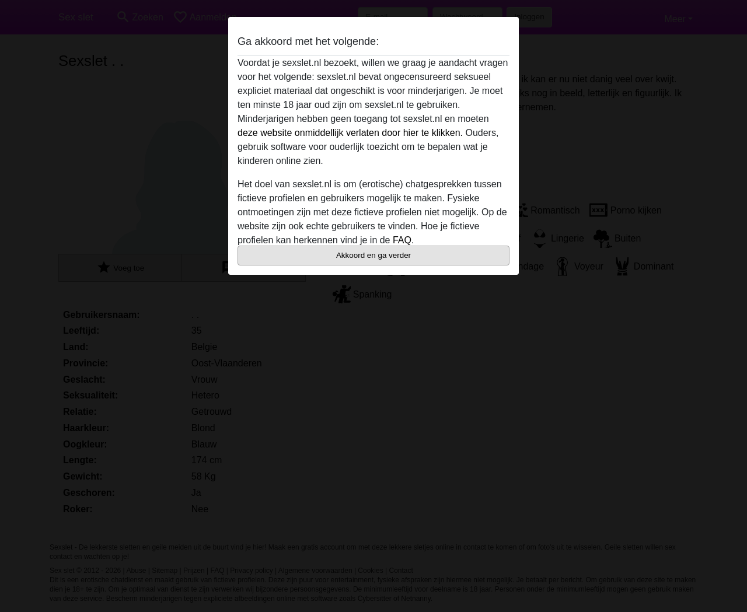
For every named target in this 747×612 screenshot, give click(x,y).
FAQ (402, 240)
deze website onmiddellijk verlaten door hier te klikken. (350, 133)
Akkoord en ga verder (373, 255)
